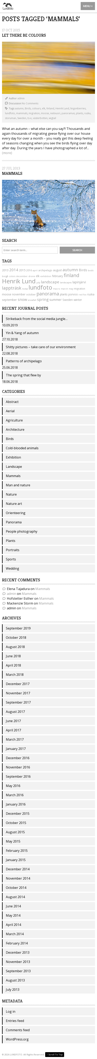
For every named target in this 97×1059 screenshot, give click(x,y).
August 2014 (15, 897)
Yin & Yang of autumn (22, 333)
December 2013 (17, 952)
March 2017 (15, 739)
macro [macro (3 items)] (56, 288)
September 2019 (18, 628)
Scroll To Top (55, 1054)
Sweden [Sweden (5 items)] (68, 300)
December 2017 (17, 684)
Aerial (10, 411)
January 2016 (16, 804)
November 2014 (18, 878)
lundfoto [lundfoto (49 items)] (40, 287)
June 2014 (13, 906)
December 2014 (17, 869)
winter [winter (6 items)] (78, 300)
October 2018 (16, 637)
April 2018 (13, 665)
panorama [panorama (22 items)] (48, 293)
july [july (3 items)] (38, 282)
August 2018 (15, 647)
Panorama (14, 522)
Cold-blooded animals (22, 448)
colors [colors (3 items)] (12, 276)
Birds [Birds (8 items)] (83, 270)
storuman (10, 118)
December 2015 (17, 813)
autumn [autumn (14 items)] (70, 269)
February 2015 (17, 850)
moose (45, 113)
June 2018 (13, 656)
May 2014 (13, 915)
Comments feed (18, 1030)
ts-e (29, 118)
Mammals (12, 173)
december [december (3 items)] (22, 276)
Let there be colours (24, 35)
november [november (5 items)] (18, 294)
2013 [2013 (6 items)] (5, 270)
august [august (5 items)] (57, 270)
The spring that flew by (23, 375)
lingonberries (78, 108)
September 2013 (18, 971)
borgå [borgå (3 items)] (5, 276)
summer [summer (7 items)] (55, 299)
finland (50, 108)
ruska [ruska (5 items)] (90, 294)
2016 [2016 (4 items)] (29, 270)
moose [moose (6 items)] (6, 294)
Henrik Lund (62, 108)
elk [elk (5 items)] (38, 276)
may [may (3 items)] (71, 288)
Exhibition (13, 457)
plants (79, 113)
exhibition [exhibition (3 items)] (45, 276)
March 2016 (15, 795)
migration (34, 113)
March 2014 (15, 934)
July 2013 (12, 989)
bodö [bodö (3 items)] (91, 270)
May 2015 (13, 841)
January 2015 (16, 860)
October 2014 (16, 887)
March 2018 (15, 674)
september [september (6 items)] (9, 300)
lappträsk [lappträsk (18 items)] (11, 288)
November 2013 (18, 962)
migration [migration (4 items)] (79, 288)
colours (36, 108)
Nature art (14, 503)
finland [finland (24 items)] (71, 275)
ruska (87, 113)
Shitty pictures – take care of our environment (41, 347)
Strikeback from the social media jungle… (37, 319)
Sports (11, 559)
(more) (7, 153)
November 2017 (18, 693)
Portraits (12, 550)
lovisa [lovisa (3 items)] (25, 288)
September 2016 (18, 776)
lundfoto (10, 113)
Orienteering (15, 513)
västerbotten (40, 118)
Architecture (15, 429)
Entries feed (15, 1021)
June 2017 (13, 721)
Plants (10, 540)
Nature (11, 494)
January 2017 (16, 748)
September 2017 (18, 702)
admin (21, 98)
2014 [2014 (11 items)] (13, 269)
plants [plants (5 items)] (64, 294)
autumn (19, 108)
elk (43, 108)
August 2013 (15, 980)
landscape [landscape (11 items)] (50, 281)
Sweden (21, 118)
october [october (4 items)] (31, 294)
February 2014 (17, 943)
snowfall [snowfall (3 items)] (32, 300)
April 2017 (13, 730)
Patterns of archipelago (24, 361)
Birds (28, 108)
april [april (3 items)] (35, 270)
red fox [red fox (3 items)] (83, 294)
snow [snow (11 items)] (22, 299)
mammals (21, 113)
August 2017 (15, 711)
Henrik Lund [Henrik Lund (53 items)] (19, 281)
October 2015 (16, 823)
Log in (10, 1011)
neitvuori (55, 113)
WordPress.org (17, 1039)
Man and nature (18, 485)
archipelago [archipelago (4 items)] (45, 270)
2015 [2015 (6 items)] (22, 270)
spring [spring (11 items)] (43, 299)
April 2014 (13, 924)
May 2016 (13, 786)
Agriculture (14, 420)
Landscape (14, 466)
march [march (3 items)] (64, 288)
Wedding (12, 568)
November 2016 (18, 767)
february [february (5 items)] (57, 276)
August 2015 (15, 832)
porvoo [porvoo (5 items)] (73, 294)
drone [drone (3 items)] (31, 276)
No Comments (30, 103)
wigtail (52, 118)
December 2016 (17, 758)
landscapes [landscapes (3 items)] (66, 282)
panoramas (68, 113)
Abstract (12, 402)
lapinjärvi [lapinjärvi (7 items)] (79, 282)
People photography (21, 531)
